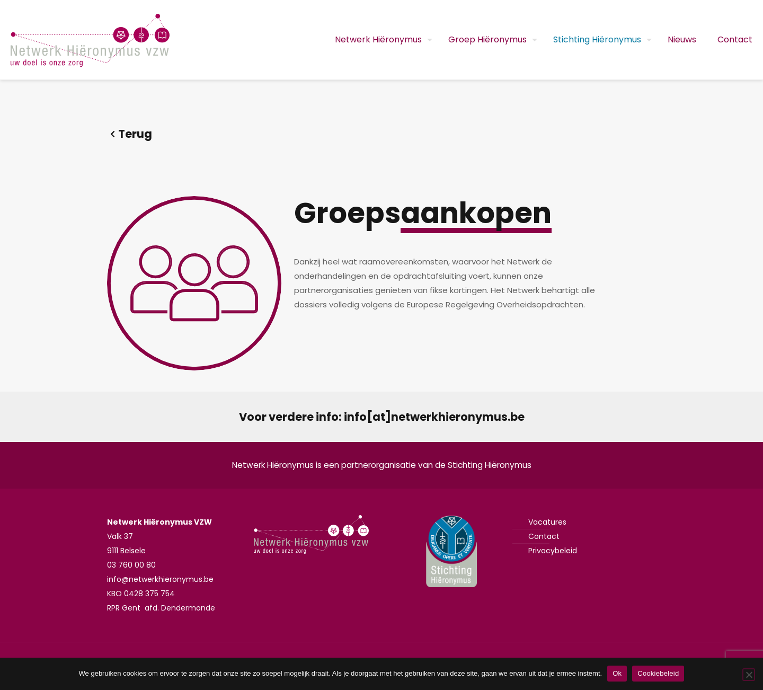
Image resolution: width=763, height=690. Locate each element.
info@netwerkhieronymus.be (160, 579)
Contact (544, 536)
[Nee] (748, 674)
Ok (617, 673)
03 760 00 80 (131, 565)
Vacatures (547, 522)
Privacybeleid (552, 550)
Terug (129, 133)
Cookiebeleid (658, 673)
